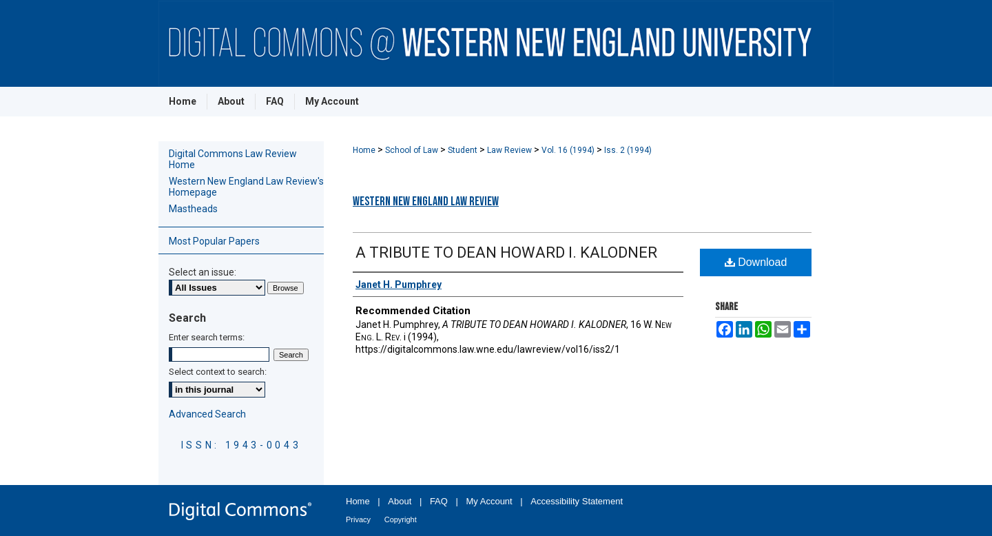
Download (756, 262)
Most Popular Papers (214, 241)
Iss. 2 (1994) (628, 150)
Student (463, 150)
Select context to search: (218, 372)
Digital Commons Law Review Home (233, 159)
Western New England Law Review (426, 201)
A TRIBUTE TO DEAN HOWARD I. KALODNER (506, 252)
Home (365, 150)
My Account (489, 501)
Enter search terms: (207, 337)
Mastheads (193, 208)
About (399, 501)
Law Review (510, 150)
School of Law (412, 150)
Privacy (358, 519)
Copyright (400, 519)
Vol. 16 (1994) (569, 150)
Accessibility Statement (576, 501)
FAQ (439, 501)
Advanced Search (207, 414)
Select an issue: (202, 272)
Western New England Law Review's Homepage (246, 187)
